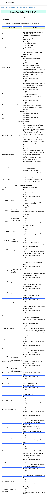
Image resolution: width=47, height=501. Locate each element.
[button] (41, 7)
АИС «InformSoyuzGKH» (15, 7)
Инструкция (4, 7)
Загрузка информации (29, 7)
